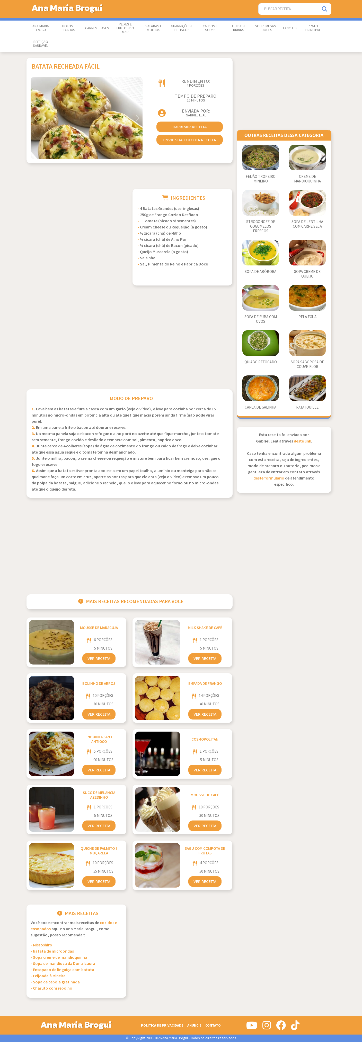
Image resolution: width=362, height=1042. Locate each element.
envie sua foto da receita (189, 139)
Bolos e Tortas (69, 28)
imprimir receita (189, 126)
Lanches (290, 28)
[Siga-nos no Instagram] (266, 1027)
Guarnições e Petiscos (182, 28)
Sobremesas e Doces (267, 28)
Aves (105, 28)
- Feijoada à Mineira (48, 976)
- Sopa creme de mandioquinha (59, 957)
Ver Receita (98, 658)
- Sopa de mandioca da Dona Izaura (63, 963)
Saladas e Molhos (153, 28)
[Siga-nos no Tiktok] (295, 1027)
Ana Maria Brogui (40, 28)
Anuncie (194, 1025)
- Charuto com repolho (51, 988)
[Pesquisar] (325, 9)
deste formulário (268, 478)
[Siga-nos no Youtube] (251, 1027)
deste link (302, 441)
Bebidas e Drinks (238, 28)
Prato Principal (313, 28)
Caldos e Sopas (210, 28)
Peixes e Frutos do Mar (125, 28)
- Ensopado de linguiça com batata (62, 970)
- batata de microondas (52, 951)
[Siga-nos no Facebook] (281, 1027)
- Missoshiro (41, 945)
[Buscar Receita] (288, 9)
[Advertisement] (76, 225)
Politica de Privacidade (162, 1025)
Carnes (91, 28)
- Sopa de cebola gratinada (55, 982)
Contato (213, 1025)
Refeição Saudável (40, 44)
